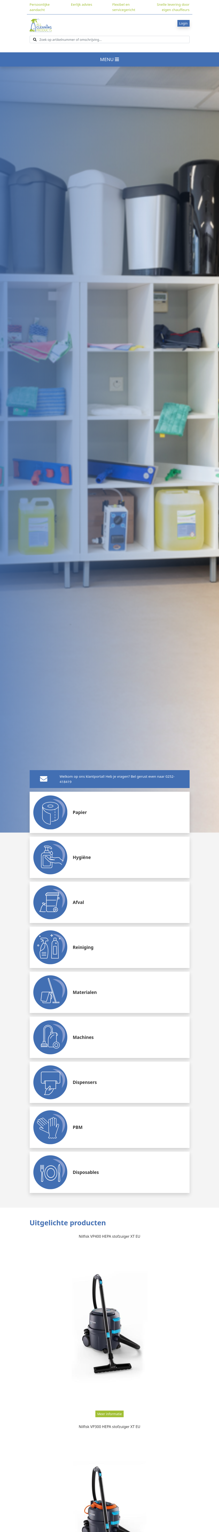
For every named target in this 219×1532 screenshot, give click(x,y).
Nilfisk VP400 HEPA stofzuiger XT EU (109, 1236)
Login (183, 23)
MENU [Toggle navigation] (109, 59)
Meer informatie (109, 1414)
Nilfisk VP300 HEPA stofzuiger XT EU (109, 1427)
